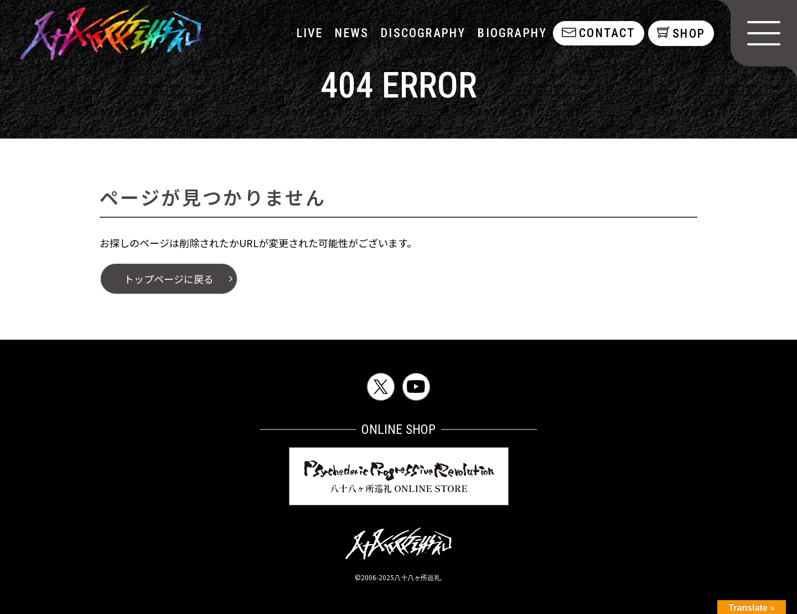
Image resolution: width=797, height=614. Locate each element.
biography (511, 33)
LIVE (309, 33)
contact (606, 33)
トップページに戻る (169, 279)
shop (688, 33)
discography (422, 33)
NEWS (351, 33)
